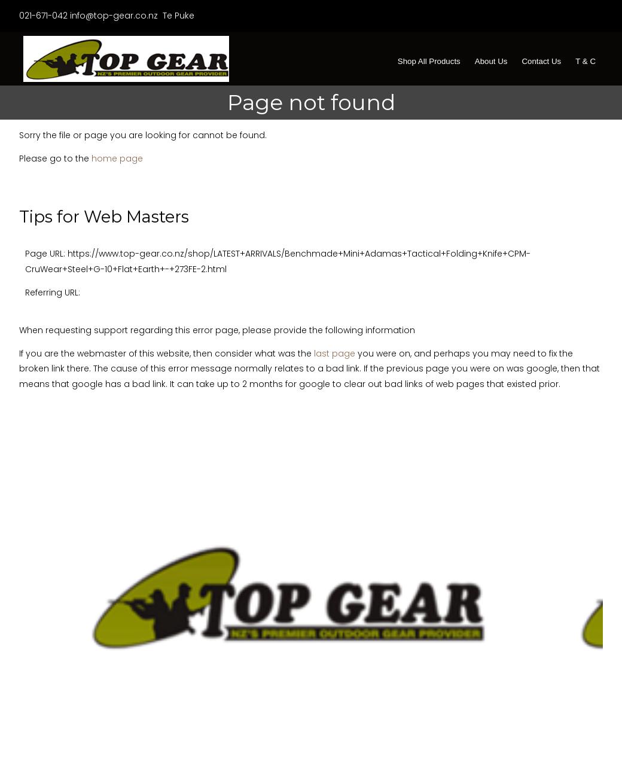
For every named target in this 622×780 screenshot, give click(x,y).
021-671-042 (43, 16)
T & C (585, 61)
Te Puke (177, 16)
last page (334, 353)
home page (117, 158)
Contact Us (541, 61)
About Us (491, 61)
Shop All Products (429, 61)
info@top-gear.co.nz (114, 16)
